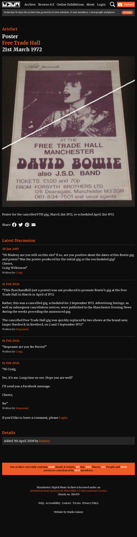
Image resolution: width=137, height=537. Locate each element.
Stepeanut (22, 329)
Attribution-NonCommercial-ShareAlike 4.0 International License (68, 490)
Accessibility (53, 503)
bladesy (44, 441)
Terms (77, 503)
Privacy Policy (90, 503)
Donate (127, 12)
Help (41, 503)
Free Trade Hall (21, 43)
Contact (66, 503)
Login (101, 4)
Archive (30, 4)
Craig (19, 272)
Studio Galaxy (75, 512)
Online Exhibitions (70, 4)
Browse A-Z (46, 4)
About (90, 4)
